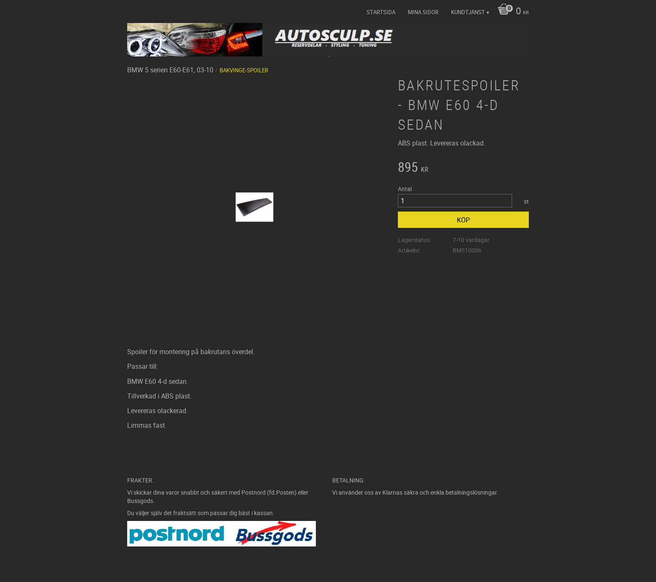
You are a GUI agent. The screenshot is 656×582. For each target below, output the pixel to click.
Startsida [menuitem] (380, 12)
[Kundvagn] (511, 11)
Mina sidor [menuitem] (423, 12)
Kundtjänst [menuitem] (468, 12)
